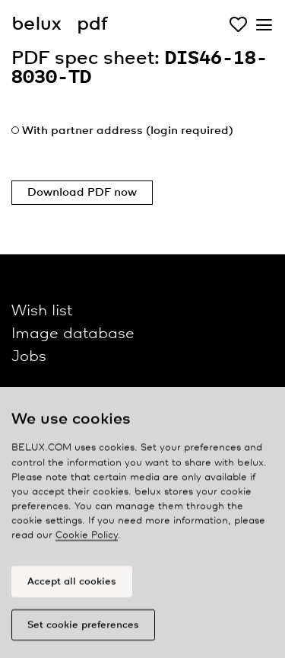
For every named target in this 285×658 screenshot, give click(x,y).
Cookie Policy (86, 540)
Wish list (41, 311)
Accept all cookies (71, 585)
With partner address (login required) (127, 131)
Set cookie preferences (83, 629)
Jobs (28, 357)
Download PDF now (82, 192)
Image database (73, 334)
